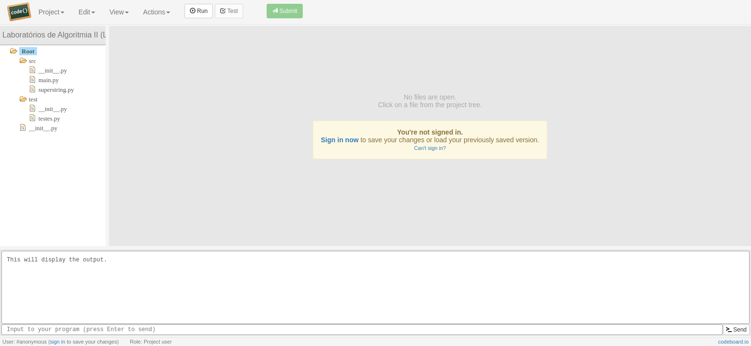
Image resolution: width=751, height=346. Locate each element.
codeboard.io (733, 342)
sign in (57, 342)
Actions (156, 12)
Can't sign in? (430, 148)
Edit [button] (87, 12)
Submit (284, 11)
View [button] (119, 12)
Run (199, 11)
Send (736, 329)
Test (229, 11)
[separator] (107, 136)
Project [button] (51, 12)
